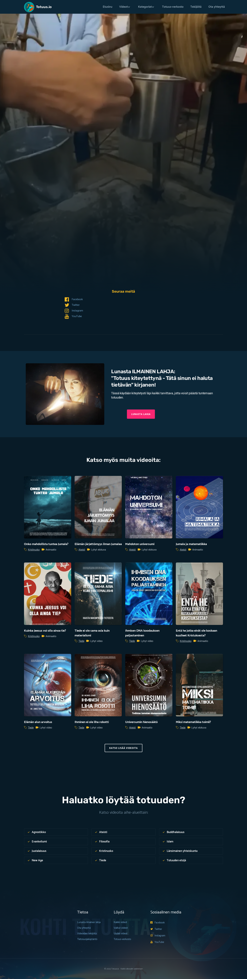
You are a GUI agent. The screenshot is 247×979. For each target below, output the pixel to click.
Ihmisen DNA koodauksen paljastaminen (142, 633)
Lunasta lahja (141, 414)
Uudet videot (120, 934)
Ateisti (82, 550)
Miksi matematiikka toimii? (193, 722)
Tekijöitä (196, 6)
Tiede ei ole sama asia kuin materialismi (92, 633)
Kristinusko (34, 550)
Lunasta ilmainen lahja (89, 922)
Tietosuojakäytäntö (87, 939)
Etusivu (107, 6)
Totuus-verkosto (173, 6)
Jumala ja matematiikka (191, 544)
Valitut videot (121, 928)
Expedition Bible (49, 204)
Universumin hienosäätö (141, 722)
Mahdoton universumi (139, 544)
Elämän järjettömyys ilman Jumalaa (98, 544)
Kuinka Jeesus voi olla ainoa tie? (45, 630)
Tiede (31, 173)
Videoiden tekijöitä (87, 934)
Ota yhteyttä (216, 6)
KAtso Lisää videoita (123, 748)
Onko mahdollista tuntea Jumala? (46, 544)
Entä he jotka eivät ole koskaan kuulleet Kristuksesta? (196, 633)
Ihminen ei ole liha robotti (92, 722)
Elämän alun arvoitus (38, 722)
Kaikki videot (120, 922)
